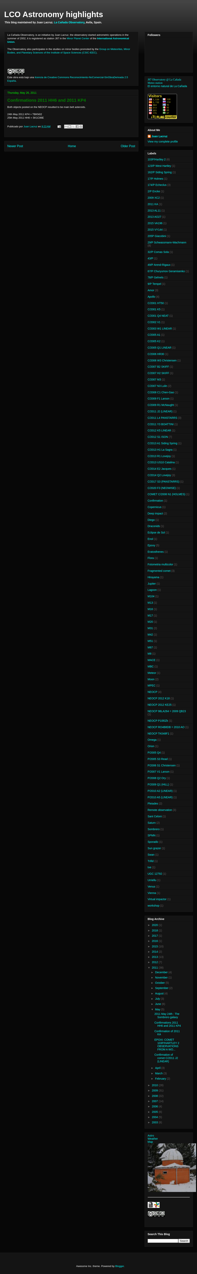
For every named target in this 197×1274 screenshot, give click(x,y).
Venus (151, 886)
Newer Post (15, 146)
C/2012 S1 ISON (158, 436)
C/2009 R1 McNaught (161, 405)
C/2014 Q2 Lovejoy (159, 475)
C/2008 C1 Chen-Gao (161, 392)
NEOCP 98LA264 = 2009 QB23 (167, 711)
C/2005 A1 (154, 334)
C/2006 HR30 (156, 354)
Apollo (151, 296)
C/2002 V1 (154, 322)
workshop (153, 905)
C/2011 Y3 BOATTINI (161, 424)
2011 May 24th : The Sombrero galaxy (166, 1015)
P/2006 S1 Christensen (162, 765)
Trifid (151, 861)
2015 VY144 (155, 229)
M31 (150, 628)
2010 (155, 1085)
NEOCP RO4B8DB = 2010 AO (166, 727)
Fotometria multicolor (160, 564)
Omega (152, 739)
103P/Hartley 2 (157, 159)
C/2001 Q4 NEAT (158, 315)
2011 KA (153, 204)
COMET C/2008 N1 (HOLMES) (166, 494)
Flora (151, 558)
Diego (151, 519)
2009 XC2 (154, 197)
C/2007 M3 (154, 379)
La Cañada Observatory (69, 22)
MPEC (151, 685)
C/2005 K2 (154, 341)
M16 (150, 609)
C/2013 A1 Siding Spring (163, 443)
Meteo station (155, 82)
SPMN (151, 835)
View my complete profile (163, 141)
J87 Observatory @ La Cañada (164, 79)
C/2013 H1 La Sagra (160, 449)
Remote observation (160, 809)
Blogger (119, 1266)
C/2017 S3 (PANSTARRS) (163, 481)
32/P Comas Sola (158, 252)
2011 (155, 967)
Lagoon (152, 589)
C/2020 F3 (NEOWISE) (162, 488)
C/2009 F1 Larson (159, 398)
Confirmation (155, 500)
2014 (155, 951)
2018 (155, 930)
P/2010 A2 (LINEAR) (160, 790)
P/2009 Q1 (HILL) (158, 784)
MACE (151, 660)
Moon (151, 679)
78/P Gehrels (155, 277)
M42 (150, 634)
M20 (150, 621)
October (160, 982)
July (158, 998)
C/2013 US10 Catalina (161, 462)
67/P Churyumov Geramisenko (166, 271)
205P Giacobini (157, 236)
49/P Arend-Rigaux (159, 264)
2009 (155, 1090)
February (161, 1078)
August (159, 993)
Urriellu (152, 880)
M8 (149, 653)
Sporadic (153, 841)
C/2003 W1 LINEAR (160, 328)
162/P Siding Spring (160, 172)
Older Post (128, 146)
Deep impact (155, 513)
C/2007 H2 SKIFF (158, 373)
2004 (155, 1117)
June (158, 1004)
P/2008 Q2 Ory (157, 778)
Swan (151, 854)
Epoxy (151, 545)
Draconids (154, 526)
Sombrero (154, 829)
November (161, 977)
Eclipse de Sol (156, 532)
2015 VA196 (155, 223)
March (159, 1073)
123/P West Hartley (159, 165)
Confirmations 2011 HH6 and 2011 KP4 (167, 1024)
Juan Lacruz (160, 136)
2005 (155, 1111)
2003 (155, 1122)
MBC (151, 666)
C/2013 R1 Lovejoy (159, 456)
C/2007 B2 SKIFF (158, 366)
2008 (155, 1095)
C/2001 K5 (154, 309)
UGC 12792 (155, 873)
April (158, 1067)
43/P (150, 258)
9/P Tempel (154, 283)
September (162, 988)
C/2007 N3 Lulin (157, 385)
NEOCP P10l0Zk (158, 720)
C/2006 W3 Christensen (162, 360)
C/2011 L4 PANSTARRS (162, 417)
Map (150, 1141)
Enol (150, 538)
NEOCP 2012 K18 (159, 698)
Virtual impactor (157, 899)
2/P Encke (154, 191)
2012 (155, 962)
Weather (153, 1138)
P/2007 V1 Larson (159, 771)
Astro (151, 1135)
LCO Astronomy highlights (53, 14)
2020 (155, 925)
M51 (150, 641)
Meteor (152, 672)
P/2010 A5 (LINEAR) (160, 797)
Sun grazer (154, 848)
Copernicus (155, 507)
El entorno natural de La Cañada (167, 86)
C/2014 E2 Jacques (159, 468)
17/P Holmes (155, 178)
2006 (155, 1106)
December (161, 972)
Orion (151, 746)
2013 (155, 956)
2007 (155, 1101)
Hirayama (153, 577)
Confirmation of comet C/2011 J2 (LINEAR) (166, 1058)
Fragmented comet (159, 570)
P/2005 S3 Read (158, 759)
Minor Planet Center (78, 38)
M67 (150, 647)
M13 (150, 602)
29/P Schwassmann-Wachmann (167, 242)
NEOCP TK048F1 (158, 733)
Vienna (152, 893)
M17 (150, 615)
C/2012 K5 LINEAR (159, 430)
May (158, 1009)
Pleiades (153, 803)
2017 (155, 935)
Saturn (152, 822)
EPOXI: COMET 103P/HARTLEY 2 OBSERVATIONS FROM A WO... (166, 1044)
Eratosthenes (156, 551)
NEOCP (152, 691)
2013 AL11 (154, 210)
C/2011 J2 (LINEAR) (160, 411)
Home (72, 146)
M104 (151, 596)
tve (149, 867)
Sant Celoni (155, 816)
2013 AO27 (154, 216)
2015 (155, 946)
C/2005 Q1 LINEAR (159, 347)
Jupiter (152, 583)
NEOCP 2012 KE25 (160, 704)
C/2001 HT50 (156, 303)
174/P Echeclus (157, 184)
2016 (155, 941)
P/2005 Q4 (154, 752)
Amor (151, 290)
